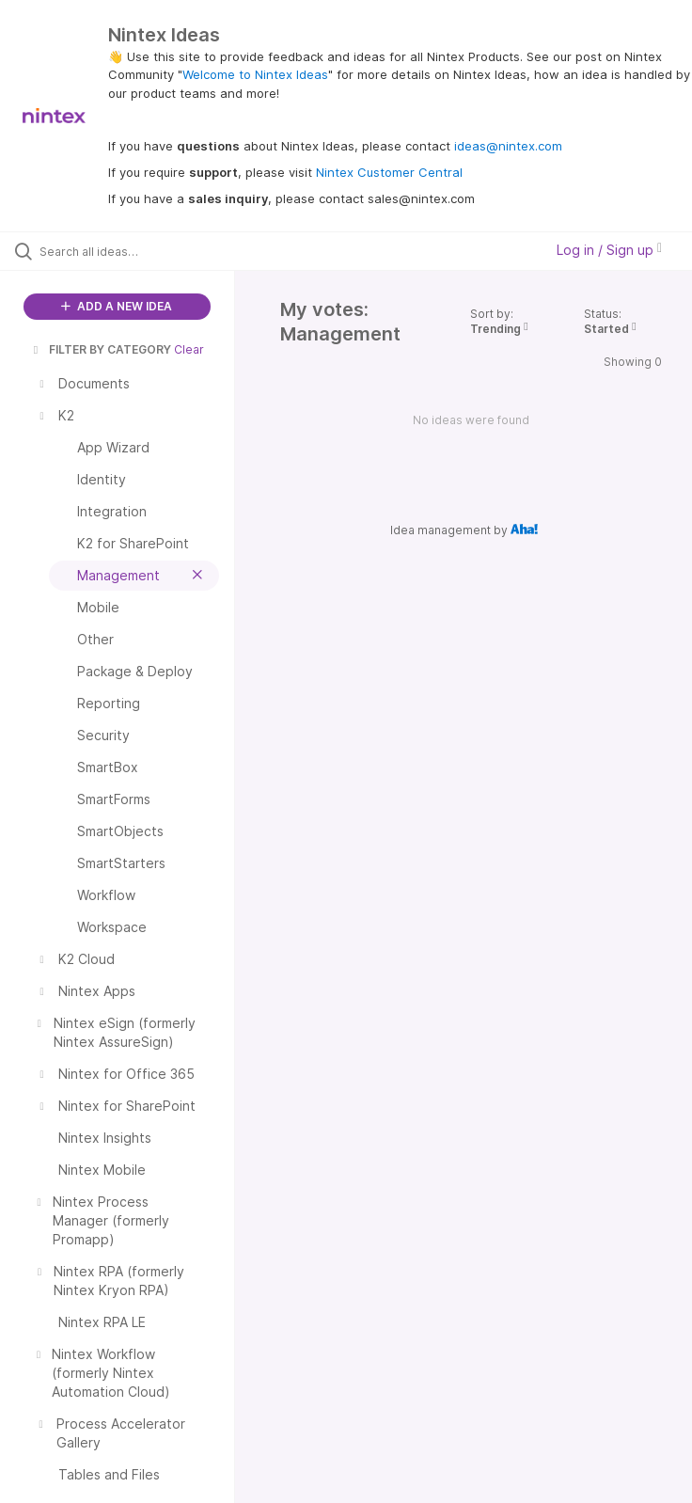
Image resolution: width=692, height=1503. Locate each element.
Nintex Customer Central (389, 172)
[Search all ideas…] (127, 251)
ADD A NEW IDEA (116, 306)
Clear (189, 349)
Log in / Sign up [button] (609, 250)
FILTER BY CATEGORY (100, 349)
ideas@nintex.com (508, 145)
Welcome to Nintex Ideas (255, 74)
